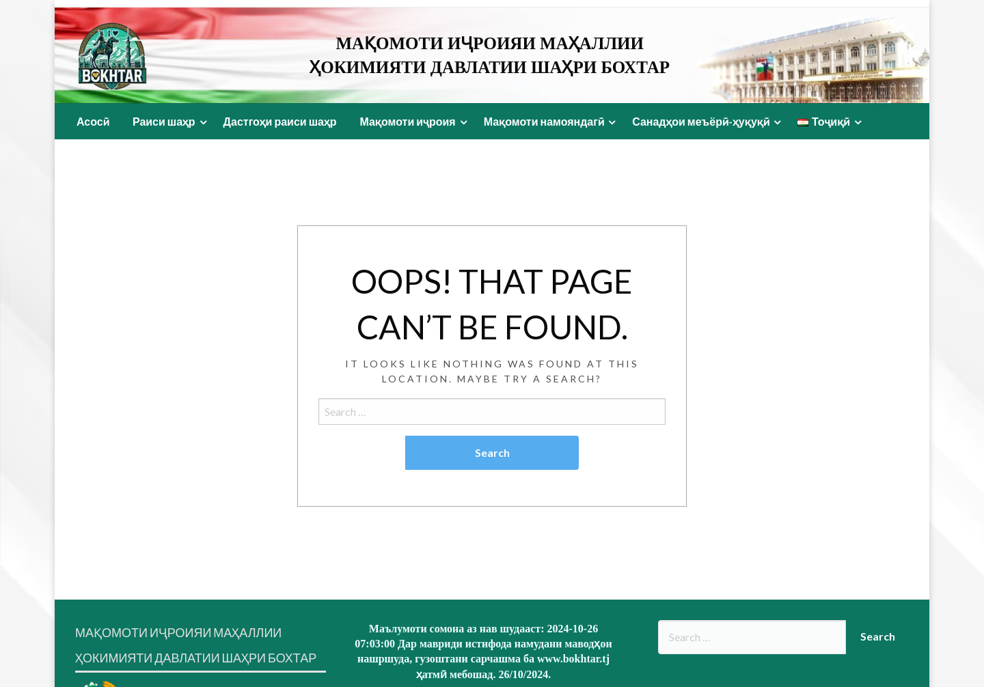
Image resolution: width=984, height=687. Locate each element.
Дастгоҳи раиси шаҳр (280, 121)
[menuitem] (93, 121)
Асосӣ (93, 121)
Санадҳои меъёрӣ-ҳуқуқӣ (700, 121)
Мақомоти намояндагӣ (544, 121)
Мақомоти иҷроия (407, 121)
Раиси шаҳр (164, 121)
